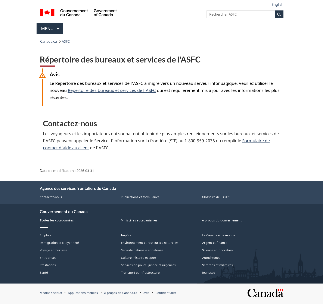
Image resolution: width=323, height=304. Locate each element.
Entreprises (48, 258)
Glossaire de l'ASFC (216, 197)
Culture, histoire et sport (138, 258)
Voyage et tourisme (53, 250)
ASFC (66, 41)
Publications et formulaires (140, 197)
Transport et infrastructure (140, 273)
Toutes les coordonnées (57, 220)
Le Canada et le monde (218, 235)
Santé (44, 273)
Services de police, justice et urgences (148, 265)
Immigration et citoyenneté (59, 243)
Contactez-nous (51, 197)
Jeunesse (208, 273)
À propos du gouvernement (222, 220)
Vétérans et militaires (217, 265)
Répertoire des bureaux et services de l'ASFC (112, 90)
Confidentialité (166, 293)
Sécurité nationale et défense (142, 250)
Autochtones (211, 258)
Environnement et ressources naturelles (149, 243)
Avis (146, 293)
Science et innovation (217, 250)
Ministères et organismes (139, 220)
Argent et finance (214, 243)
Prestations (48, 265)
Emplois (45, 235)
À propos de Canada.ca (120, 293)
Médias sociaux (51, 293)
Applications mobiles (83, 293)
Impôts (126, 235)
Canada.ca (48, 41)
